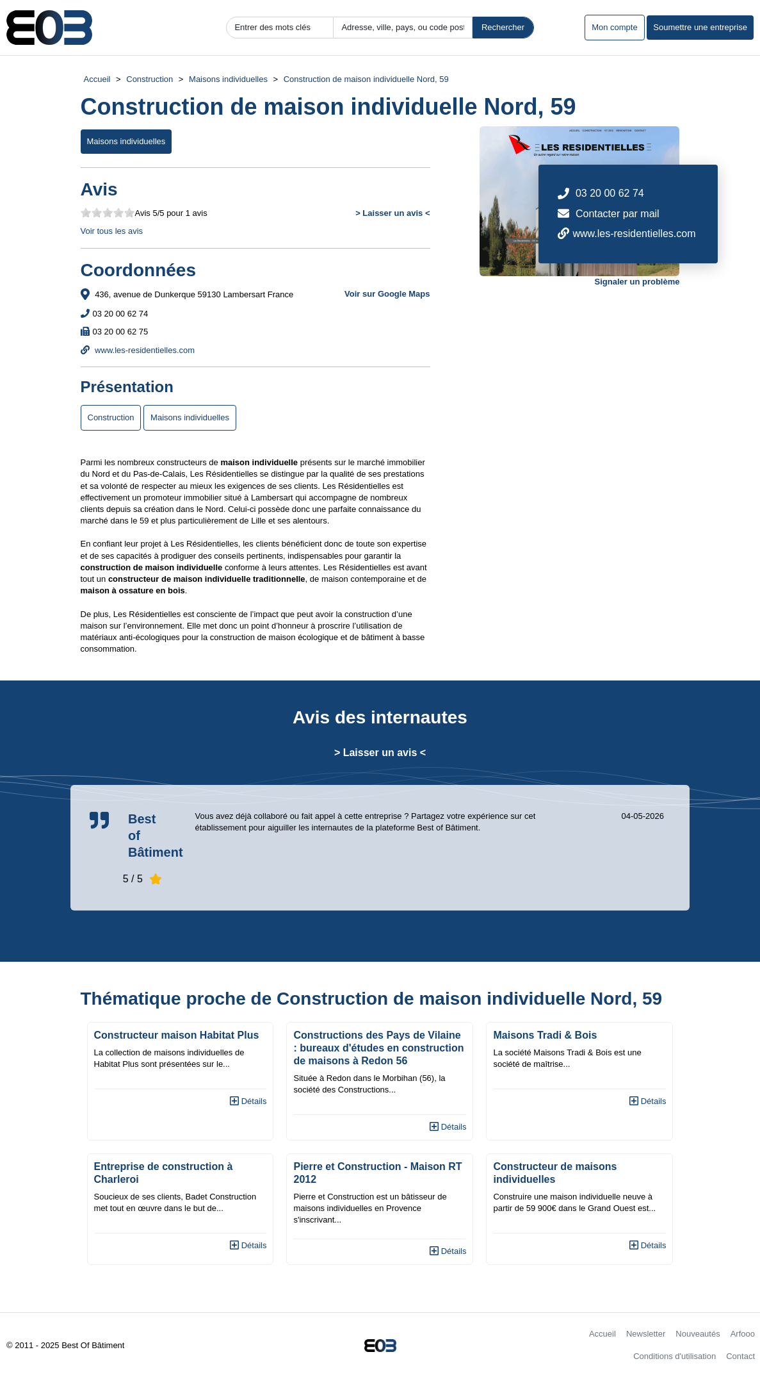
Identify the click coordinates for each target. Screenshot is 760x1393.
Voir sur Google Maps (387, 294)
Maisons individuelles (228, 79)
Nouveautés (697, 1334)
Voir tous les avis (112, 231)
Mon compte (615, 27)
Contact (740, 1356)
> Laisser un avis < (392, 213)
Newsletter (645, 1334)
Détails (248, 1101)
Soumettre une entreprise (700, 27)
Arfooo (743, 1334)
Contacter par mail (617, 213)
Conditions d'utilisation (674, 1356)
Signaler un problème (637, 281)
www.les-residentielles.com (138, 350)
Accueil (97, 79)
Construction (149, 79)
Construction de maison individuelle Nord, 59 (366, 79)
